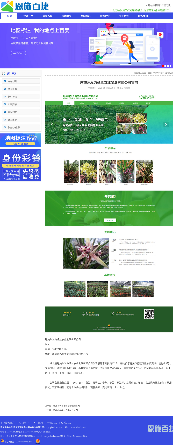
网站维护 (12, 112)
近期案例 (12, 120)
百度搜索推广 (7, 423)
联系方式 (66, 423)
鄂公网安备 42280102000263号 (16, 442)
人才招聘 (38, 423)
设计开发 (158, 73)
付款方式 (52, 423)
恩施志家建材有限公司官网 (65, 410)
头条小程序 (14, 127)
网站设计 (12, 81)
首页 (150, 73)
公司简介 (24, 423)
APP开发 (12, 104)
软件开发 (12, 96)
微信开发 (12, 89)
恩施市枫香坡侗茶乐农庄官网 (66, 405)
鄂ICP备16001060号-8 (77, 436)
